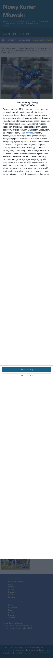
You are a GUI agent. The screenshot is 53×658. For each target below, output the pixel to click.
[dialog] (26, 329)
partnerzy (30, 133)
